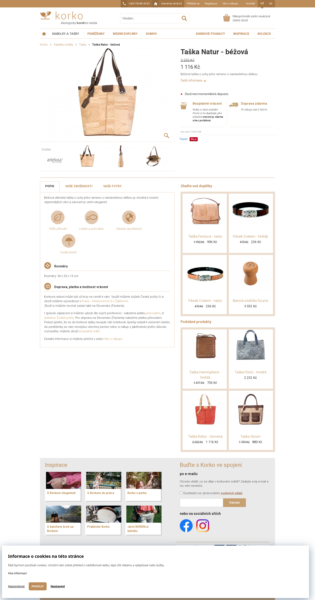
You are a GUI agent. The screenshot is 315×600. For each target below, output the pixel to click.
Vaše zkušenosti (78, 186)
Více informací (17, 573)
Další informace (193, 80)
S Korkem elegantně (61, 493)
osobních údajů (231, 493)
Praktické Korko (98, 526)
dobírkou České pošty (59, 318)
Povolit (38, 586)
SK (270, 3)
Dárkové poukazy (210, 34)
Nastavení (58, 586)
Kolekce (264, 34)
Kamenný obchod (171, 3)
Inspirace (241, 34)
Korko (44, 44)
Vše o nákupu (230, 3)
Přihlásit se (193, 3)
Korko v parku (137, 493)
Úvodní (44, 34)
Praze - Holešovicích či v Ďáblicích (105, 301)
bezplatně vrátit (89, 331)
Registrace (211, 3)
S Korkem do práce (100, 493)
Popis (49, 186)
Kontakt (250, 3)
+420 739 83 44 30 (139, 3)
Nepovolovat (16, 586)
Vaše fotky (112, 186)
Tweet (183, 139)
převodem (153, 313)
